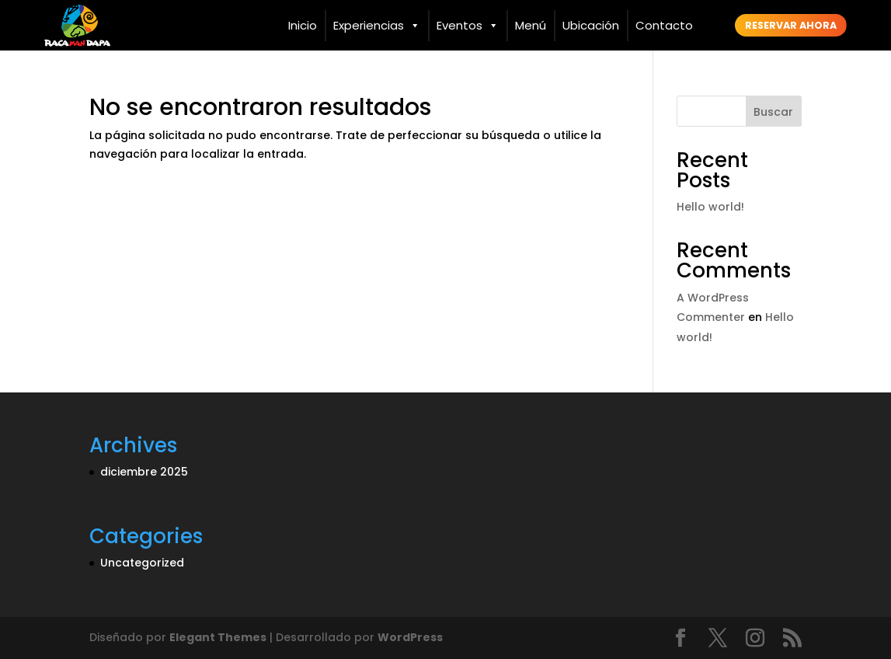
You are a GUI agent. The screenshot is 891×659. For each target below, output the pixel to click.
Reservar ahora (791, 25)
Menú (530, 25)
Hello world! (710, 206)
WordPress (410, 637)
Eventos (468, 25)
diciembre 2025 (144, 471)
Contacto (664, 25)
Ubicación (590, 25)
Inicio (302, 25)
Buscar (773, 112)
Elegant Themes (217, 637)
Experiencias (376, 25)
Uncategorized (142, 562)
